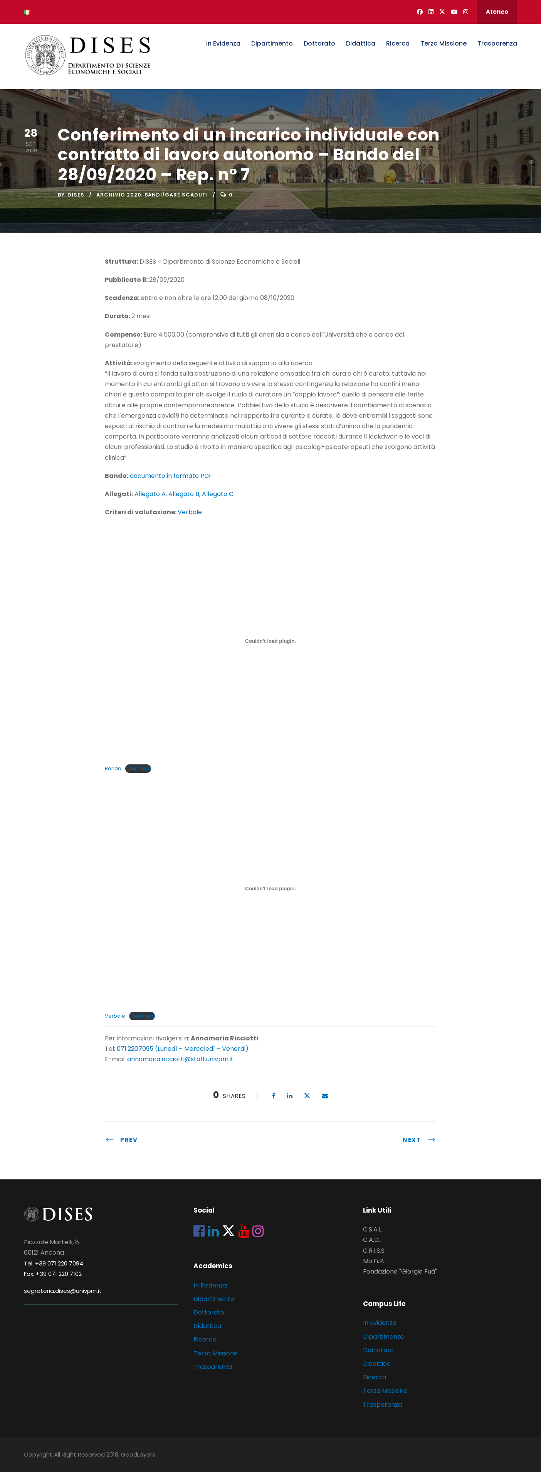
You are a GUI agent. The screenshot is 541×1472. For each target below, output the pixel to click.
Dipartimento (272, 43)
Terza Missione (443, 43)
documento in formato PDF (171, 475)
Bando (113, 768)
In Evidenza (223, 43)
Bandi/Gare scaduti (176, 194)
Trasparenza (497, 43)
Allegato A (150, 494)
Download (138, 768)
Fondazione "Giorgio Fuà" (400, 1271)
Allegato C (218, 494)
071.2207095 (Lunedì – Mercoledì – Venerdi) (182, 1048)
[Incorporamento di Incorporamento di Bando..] (270, 641)
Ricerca (398, 43)
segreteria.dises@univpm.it (63, 1291)
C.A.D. (371, 1239)
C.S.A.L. (373, 1229)
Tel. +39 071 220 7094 (53, 1263)
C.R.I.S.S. (374, 1250)
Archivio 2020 (118, 194)
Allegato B (183, 494)
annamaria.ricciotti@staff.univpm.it (180, 1059)
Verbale (190, 512)
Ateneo (497, 12)
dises (75, 194)
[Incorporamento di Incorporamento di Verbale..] (270, 888)
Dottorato (319, 43)
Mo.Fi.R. (373, 1261)
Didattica (360, 43)
